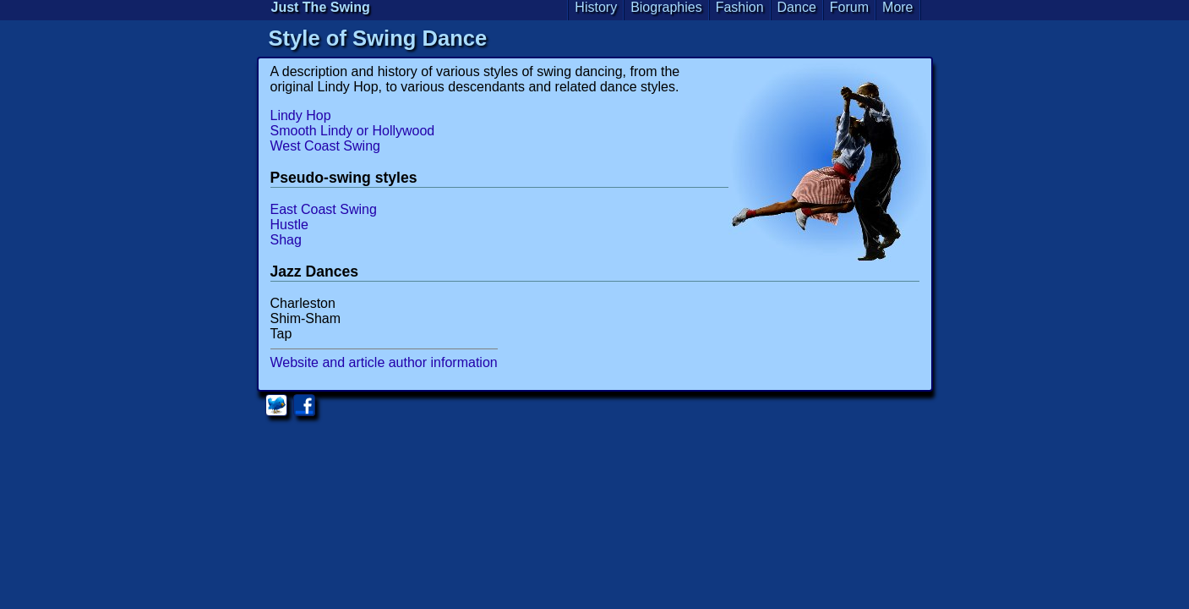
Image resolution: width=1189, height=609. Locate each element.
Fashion (740, 7)
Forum (849, 7)
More (897, 7)
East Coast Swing (323, 209)
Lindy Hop (300, 115)
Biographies (666, 7)
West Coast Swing (325, 146)
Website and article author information (384, 362)
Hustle (289, 224)
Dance (796, 7)
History (596, 7)
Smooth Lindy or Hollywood (352, 130)
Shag (286, 240)
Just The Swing (320, 7)
